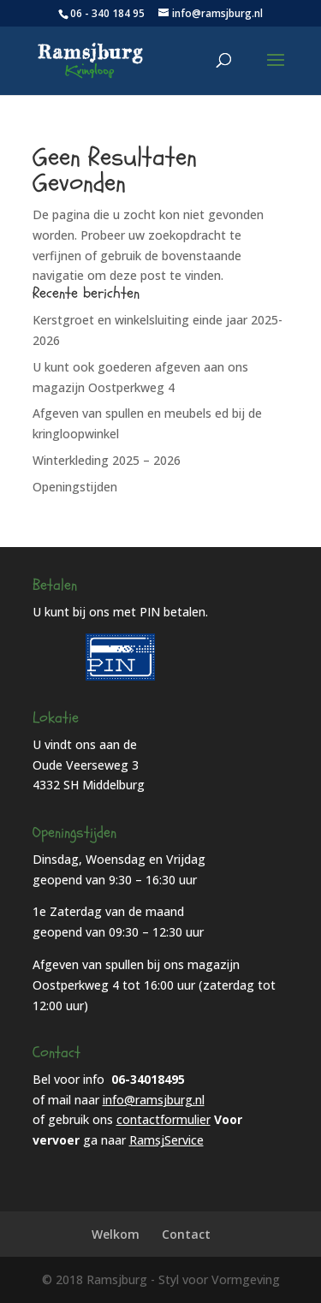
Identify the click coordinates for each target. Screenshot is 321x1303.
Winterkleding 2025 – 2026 (107, 460)
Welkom (116, 1234)
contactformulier (163, 1119)
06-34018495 (148, 1079)
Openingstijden (75, 487)
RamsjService (166, 1140)
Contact (186, 1234)
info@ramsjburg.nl (154, 1100)
